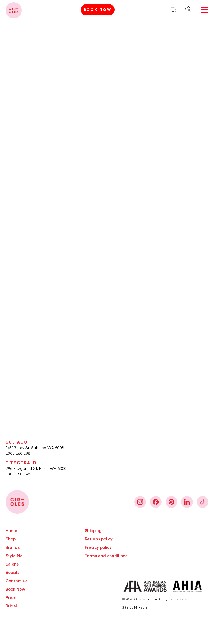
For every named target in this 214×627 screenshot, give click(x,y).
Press (11, 597)
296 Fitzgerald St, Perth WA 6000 (36, 468)
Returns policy (99, 539)
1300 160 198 (18, 453)
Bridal (11, 606)
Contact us (16, 580)
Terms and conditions (106, 555)
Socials (12, 572)
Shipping (93, 530)
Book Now (98, 9)
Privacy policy (98, 547)
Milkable (141, 607)
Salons (12, 564)
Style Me (14, 555)
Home (11, 530)
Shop (11, 539)
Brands (13, 547)
